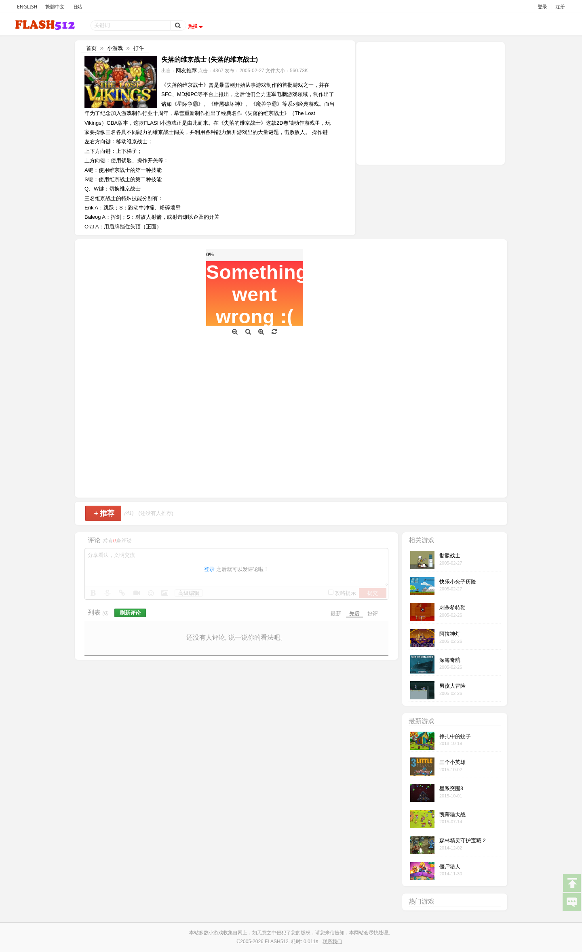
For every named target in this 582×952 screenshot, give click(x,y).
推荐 (104, 513)
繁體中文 (55, 6)
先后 (354, 614)
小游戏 (115, 48)
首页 (91, 48)
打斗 (138, 48)
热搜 (196, 26)
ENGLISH (27, 6)
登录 (542, 6)
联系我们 (332, 941)
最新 (336, 614)
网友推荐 (186, 70)
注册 (560, 6)
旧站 (77, 6)
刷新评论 (130, 613)
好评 (372, 614)
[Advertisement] (430, 102)
